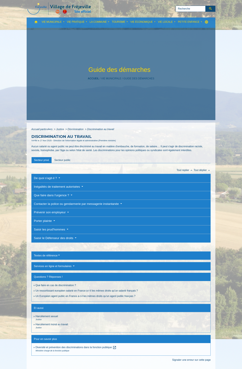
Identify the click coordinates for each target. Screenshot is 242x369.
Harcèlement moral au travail (52, 324)
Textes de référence (46, 255)
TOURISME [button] (119, 22)
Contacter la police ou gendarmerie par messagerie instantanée (77, 203)
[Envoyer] (211, 9)
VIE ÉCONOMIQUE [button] (142, 22)
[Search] (191, 9)
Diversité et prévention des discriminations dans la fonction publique (76, 347)
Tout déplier (202, 170)
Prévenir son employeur (50, 212)
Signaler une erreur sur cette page (191, 360)
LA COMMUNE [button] (98, 22)
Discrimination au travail (100, 129)
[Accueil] (59, 9)
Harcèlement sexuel (47, 316)
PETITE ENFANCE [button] (189, 22)
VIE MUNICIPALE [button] (52, 22)
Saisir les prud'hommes (50, 229)
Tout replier (185, 170)
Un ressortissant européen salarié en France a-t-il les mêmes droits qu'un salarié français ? (87, 290)
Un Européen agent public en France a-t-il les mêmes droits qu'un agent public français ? (85, 296)
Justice (60, 129)
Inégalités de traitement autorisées (57, 186)
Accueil (93, 78)
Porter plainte (43, 221)
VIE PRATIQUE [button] (76, 22)
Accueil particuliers (42, 129)
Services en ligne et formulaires (53, 266)
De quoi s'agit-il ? (46, 178)
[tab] (41, 160)
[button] (36, 23)
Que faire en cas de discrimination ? (56, 285)
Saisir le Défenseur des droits (54, 238)
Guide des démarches (138, 78)
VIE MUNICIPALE (111, 78)
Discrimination (76, 129)
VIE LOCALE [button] (165, 22)
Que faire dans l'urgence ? (52, 195)
